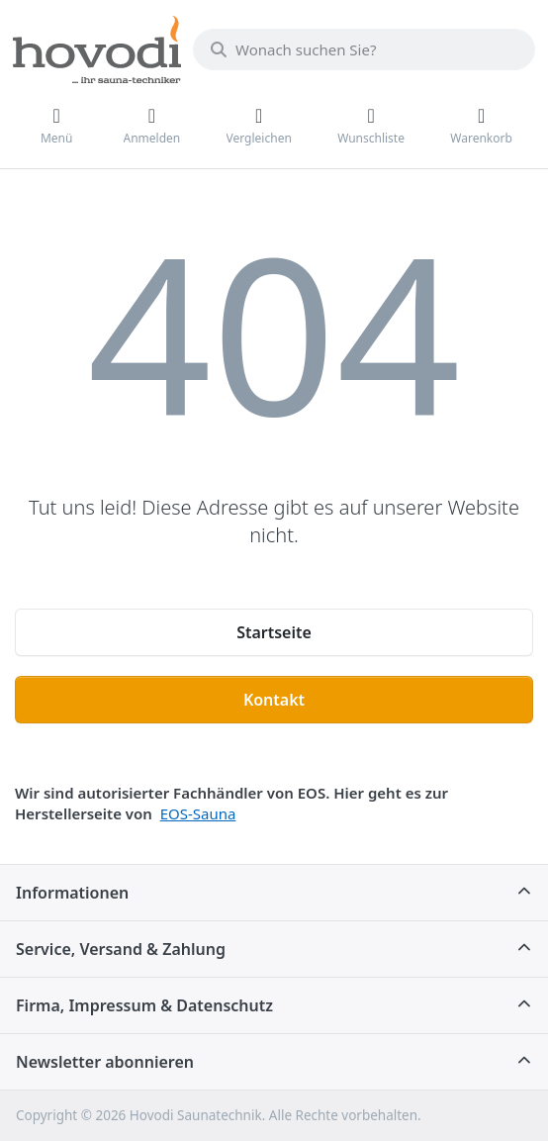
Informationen (72, 892)
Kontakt (274, 700)
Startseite (274, 632)
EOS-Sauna (198, 813)
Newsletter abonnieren (105, 1062)
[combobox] (364, 49)
